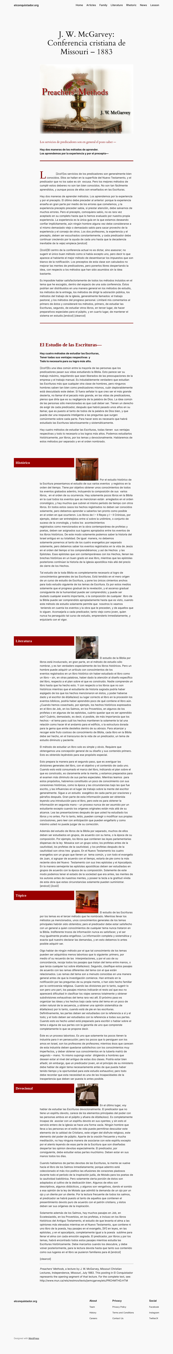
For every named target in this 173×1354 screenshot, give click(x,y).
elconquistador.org (26, 5)
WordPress (34, 1338)
